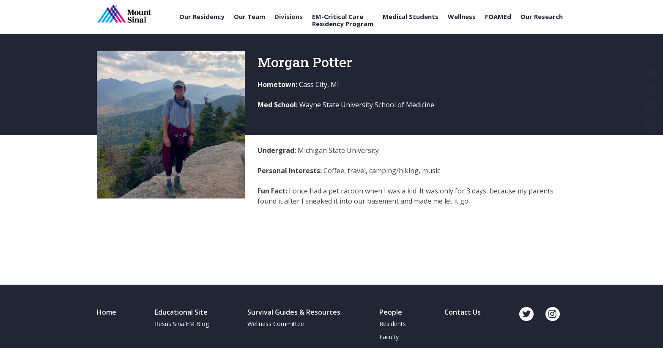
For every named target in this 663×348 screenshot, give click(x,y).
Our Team (249, 16)
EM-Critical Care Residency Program (342, 20)
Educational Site (181, 312)
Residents (392, 324)
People (390, 312)
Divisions (288, 16)
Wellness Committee (275, 324)
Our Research (542, 16)
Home (106, 312)
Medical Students (410, 16)
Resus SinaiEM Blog (182, 324)
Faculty (389, 337)
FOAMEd (498, 16)
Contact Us (462, 312)
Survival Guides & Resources (293, 312)
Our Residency (202, 16)
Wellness (462, 16)
